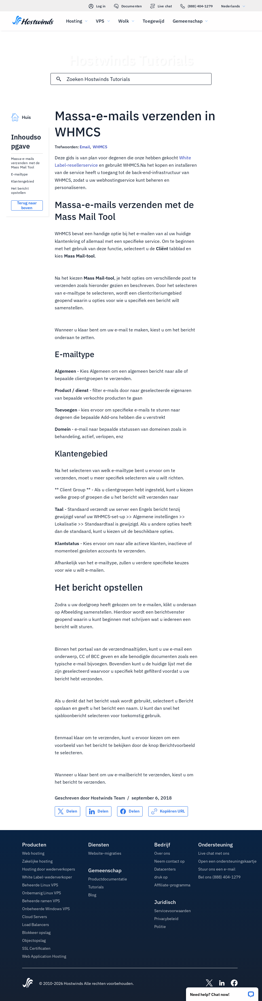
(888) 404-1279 (196, 6)
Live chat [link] (161, 6)
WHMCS (100, 146)
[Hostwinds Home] (27, 983)
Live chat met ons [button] (213, 853)
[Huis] (33, 21)
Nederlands (234, 6)
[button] (222, 992)
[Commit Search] (59, 79)
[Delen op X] (67, 811)
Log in (97, 6)
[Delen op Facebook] (130, 811)
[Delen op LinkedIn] (98, 811)
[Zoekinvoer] (139, 79)
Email (85, 146)
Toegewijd (153, 21)
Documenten (128, 6)
